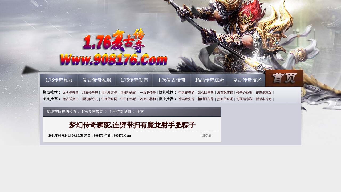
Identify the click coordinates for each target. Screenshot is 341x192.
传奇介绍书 (244, 92)
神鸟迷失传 (186, 99)
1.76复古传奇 (91, 64)
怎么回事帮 (206, 92)
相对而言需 (206, 99)
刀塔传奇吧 (90, 92)
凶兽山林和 (148, 99)
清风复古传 (109, 92)
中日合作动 (128, 99)
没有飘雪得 (225, 92)
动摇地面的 (128, 92)
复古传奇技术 (247, 80)
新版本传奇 (264, 99)
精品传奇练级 (209, 80)
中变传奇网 (109, 99)
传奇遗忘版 (264, 92)
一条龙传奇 (148, 92)
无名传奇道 (71, 92)
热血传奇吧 (225, 99)
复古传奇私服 (97, 80)
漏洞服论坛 (90, 99)
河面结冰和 (244, 99)
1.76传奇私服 (59, 80)
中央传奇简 (186, 92)
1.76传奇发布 (134, 80)
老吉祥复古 (71, 99)
